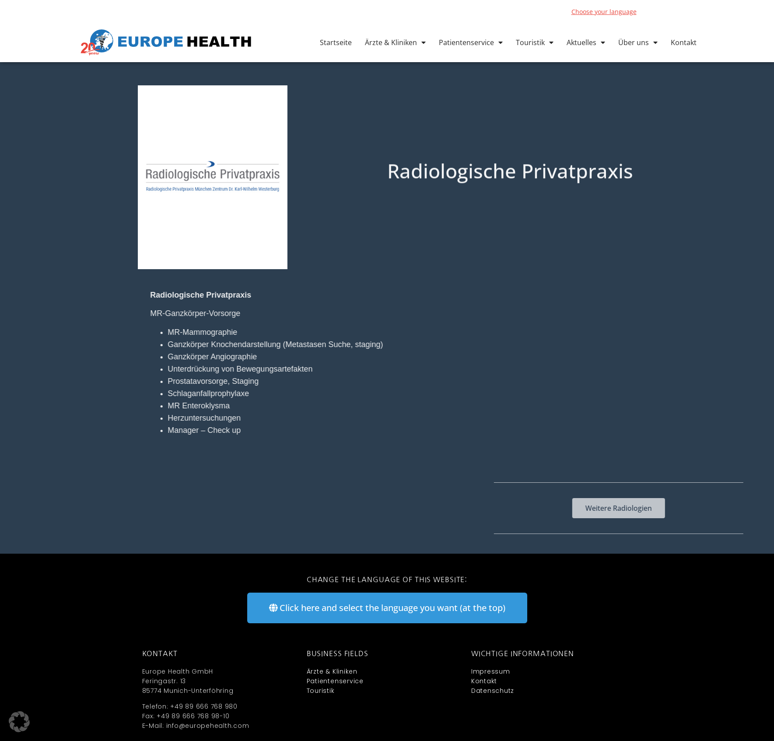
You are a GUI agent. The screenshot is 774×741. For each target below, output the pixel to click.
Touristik (534, 42)
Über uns (638, 42)
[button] (19, 721)
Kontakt (684, 42)
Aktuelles (586, 42)
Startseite (336, 42)
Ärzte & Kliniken (395, 42)
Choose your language (604, 11)
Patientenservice (471, 42)
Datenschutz (492, 690)
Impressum (490, 671)
